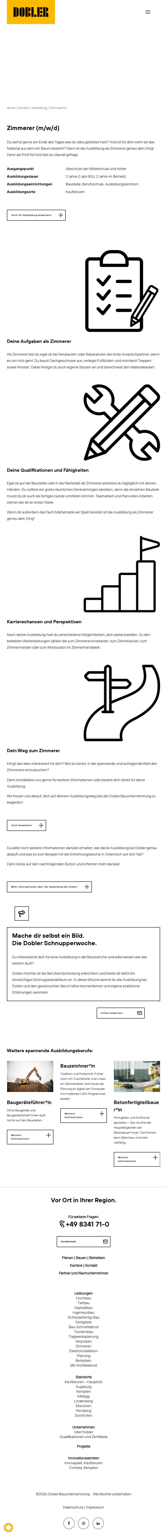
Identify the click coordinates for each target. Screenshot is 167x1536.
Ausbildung (39, 108)
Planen (67, 1258)
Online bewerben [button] (112, 1013)
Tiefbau (83, 1303)
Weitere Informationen (20, 1137)
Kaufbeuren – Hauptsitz (83, 1382)
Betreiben (97, 1258)
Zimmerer (83, 1346)
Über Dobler (83, 1432)
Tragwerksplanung (83, 1336)
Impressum (95, 1507)
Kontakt (91, 1265)
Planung (83, 1356)
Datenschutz (73, 1507)
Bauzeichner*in (77, 1066)
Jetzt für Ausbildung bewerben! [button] (31, 215)
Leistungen (83, 1293)
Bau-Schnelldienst (84, 1327)
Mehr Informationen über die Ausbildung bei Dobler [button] (44, 886)
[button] (30, 1076)
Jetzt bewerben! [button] (21, 825)
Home (11, 108)
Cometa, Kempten (83, 1468)
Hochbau (83, 1298)
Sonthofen (83, 1415)
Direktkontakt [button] (68, 1241)
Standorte (84, 1377)
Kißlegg (83, 1396)
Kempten (83, 1391)
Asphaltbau (83, 1308)
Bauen (81, 1258)
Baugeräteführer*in (29, 1103)
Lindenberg (83, 1401)
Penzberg (83, 1410)
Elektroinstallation (83, 1351)
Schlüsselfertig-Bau (84, 1317)
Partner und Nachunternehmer (83, 1273)
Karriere (23, 108)
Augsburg (83, 1386)
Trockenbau (83, 1332)
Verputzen (83, 1341)
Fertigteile (84, 1322)
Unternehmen (83, 1427)
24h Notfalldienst (83, 1365)
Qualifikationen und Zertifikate (84, 1437)
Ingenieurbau (83, 1312)
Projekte (83, 1446)
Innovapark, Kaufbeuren (83, 1463)
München (83, 1406)
